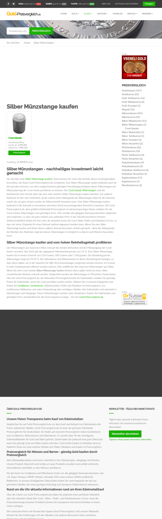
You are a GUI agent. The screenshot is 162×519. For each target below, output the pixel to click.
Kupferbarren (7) (131, 181)
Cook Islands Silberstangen (82, 190)
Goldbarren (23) (130, 94)
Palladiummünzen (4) (133, 162)
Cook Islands (15, 138)
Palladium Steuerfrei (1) (134, 173)
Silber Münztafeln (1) (133, 132)
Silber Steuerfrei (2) (132, 143)
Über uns (106, 4)
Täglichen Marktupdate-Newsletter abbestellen (130, 439)
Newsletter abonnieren (125, 433)
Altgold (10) (128, 109)
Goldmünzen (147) (131, 90)
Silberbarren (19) (131, 116)
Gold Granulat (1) (131, 105)
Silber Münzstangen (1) (134, 124)
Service (132, 13)
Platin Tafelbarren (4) (133, 154)
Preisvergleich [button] (19, 153)
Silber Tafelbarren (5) (133, 135)
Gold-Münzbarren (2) (133, 101)
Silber (88, 13)
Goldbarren (23, 285)
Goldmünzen (36, 285)
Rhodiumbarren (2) (132, 185)
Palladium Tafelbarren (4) (135, 169)
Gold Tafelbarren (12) (133, 97)
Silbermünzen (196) (132, 113)
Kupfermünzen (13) (132, 177)
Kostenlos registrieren (126, 4)
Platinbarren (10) (131, 150)
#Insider (147, 13)
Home (64, 13)
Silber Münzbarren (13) (134, 120)
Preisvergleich (41, 31)
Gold (75, 13)
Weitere (102, 13)
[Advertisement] (62, 78)
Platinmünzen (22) (131, 147)
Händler (117, 13)
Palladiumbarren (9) (132, 166)
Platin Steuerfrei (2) (132, 158)
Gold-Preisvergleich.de (91, 296)
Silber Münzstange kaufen (38, 178)
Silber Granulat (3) (131, 139)
